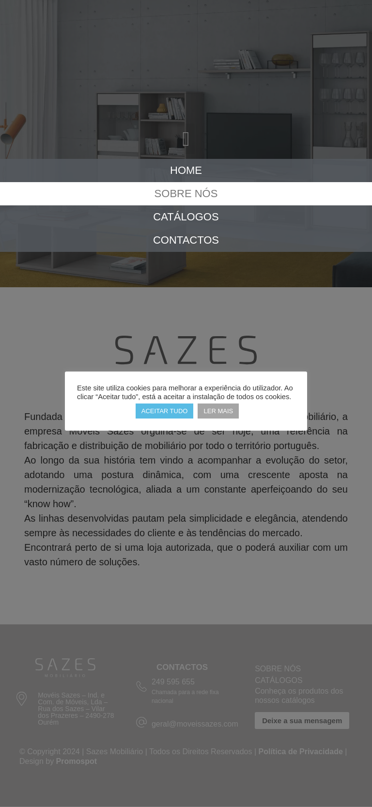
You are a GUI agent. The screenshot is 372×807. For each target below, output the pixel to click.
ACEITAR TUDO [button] (164, 411)
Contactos (186, 240)
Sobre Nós (186, 193)
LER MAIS (218, 411)
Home (186, 170)
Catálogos (185, 217)
